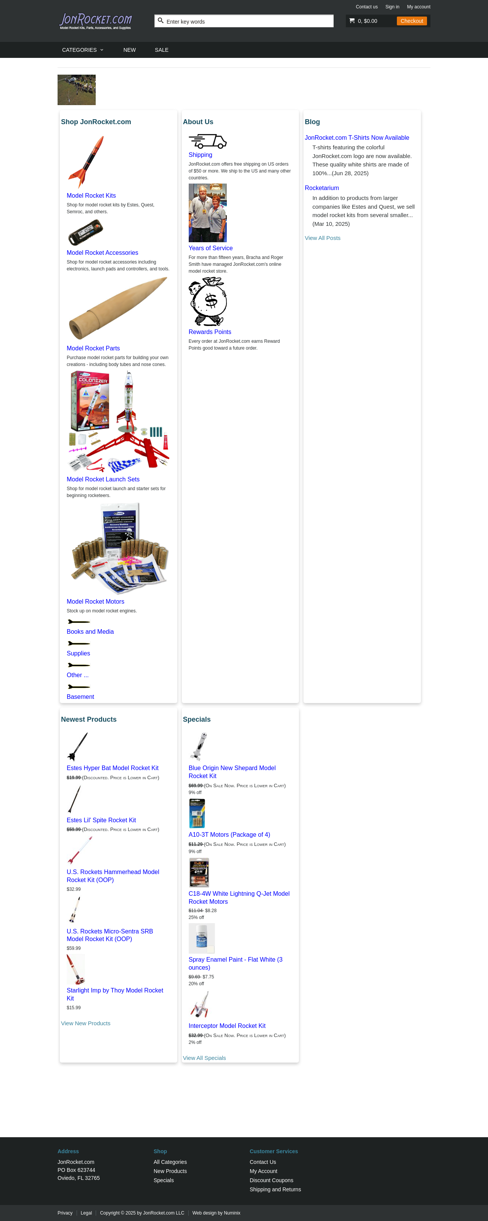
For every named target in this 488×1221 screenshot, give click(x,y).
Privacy (65, 1213)
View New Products (86, 1023)
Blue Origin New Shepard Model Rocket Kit (232, 772)
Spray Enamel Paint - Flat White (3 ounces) (236, 963)
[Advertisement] (244, 1112)
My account (418, 7)
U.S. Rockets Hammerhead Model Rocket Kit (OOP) (113, 876)
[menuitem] (83, 50)
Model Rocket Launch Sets (103, 479)
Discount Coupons (271, 1180)
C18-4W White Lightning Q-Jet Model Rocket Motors (239, 897)
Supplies (78, 653)
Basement (80, 697)
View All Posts (322, 238)
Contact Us (263, 1162)
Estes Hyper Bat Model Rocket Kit (113, 768)
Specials (164, 1180)
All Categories (170, 1162)
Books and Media (90, 631)
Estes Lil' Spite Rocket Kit (101, 820)
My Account (263, 1171)
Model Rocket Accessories (102, 252)
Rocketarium (322, 188)
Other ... (78, 675)
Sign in (392, 7)
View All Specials (204, 1058)
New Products (170, 1171)
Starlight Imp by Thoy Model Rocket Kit (115, 994)
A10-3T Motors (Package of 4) (229, 834)
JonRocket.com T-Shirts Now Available (357, 137)
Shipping (200, 155)
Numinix (232, 1213)
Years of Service (211, 248)
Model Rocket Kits (91, 195)
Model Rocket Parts (93, 348)
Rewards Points (210, 332)
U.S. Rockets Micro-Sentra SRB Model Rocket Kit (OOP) (110, 935)
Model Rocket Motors (95, 601)
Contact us (367, 7)
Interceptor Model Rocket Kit (227, 1026)
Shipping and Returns (275, 1189)
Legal (86, 1213)
